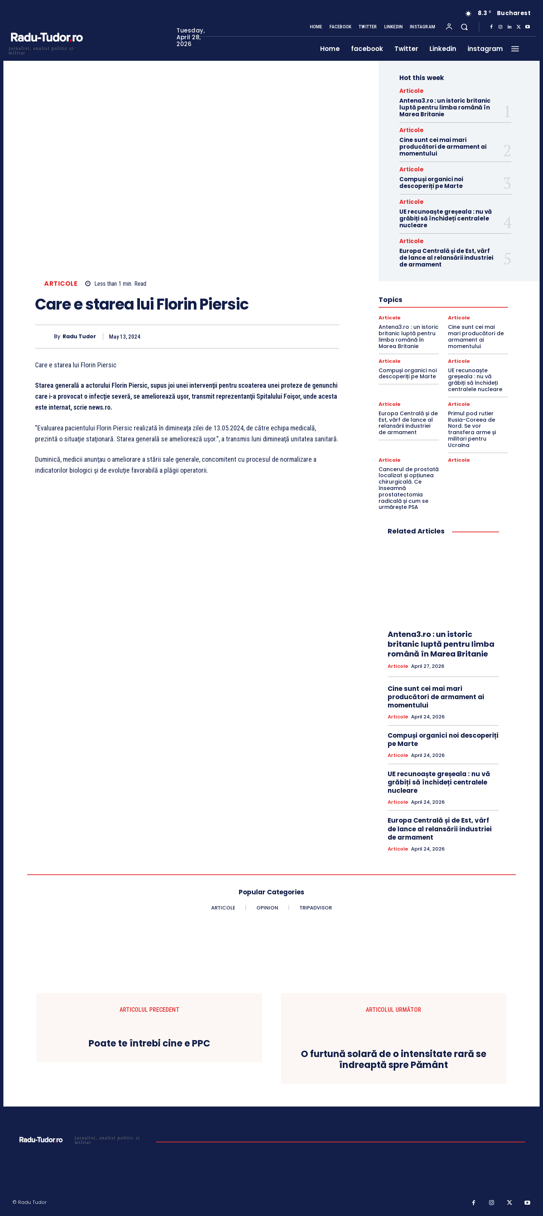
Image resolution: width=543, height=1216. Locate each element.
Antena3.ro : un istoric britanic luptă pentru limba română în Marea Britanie (445, 107)
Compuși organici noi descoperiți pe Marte (431, 182)
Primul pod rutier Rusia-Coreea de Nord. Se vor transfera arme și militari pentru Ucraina (472, 429)
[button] (464, 27)
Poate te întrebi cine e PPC (149, 1043)
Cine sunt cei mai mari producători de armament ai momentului (442, 146)
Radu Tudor (79, 336)
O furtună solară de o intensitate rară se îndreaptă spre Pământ (393, 1060)
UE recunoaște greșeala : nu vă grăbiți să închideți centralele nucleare (445, 218)
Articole (60, 283)
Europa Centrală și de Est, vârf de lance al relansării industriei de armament (446, 257)
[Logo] (46, 49)
